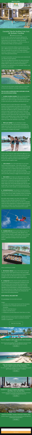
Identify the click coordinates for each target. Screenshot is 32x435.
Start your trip (16, 432)
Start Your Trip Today (16, 323)
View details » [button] (16, 345)
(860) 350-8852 (16, 1)
